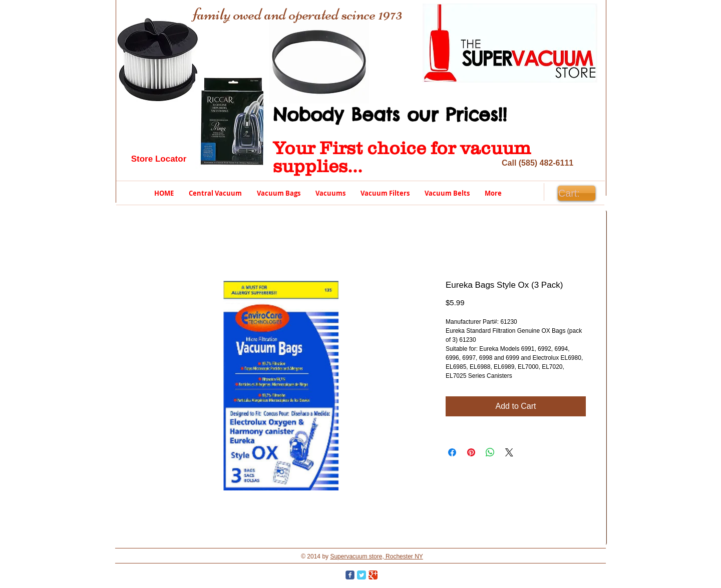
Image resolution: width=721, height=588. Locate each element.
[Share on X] (509, 452)
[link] (576, 193)
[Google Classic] (373, 574)
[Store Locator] (158, 159)
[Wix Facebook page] (349, 574)
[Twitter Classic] (361, 574)
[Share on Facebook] (452, 452)
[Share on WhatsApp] (490, 452)
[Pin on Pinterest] (471, 452)
